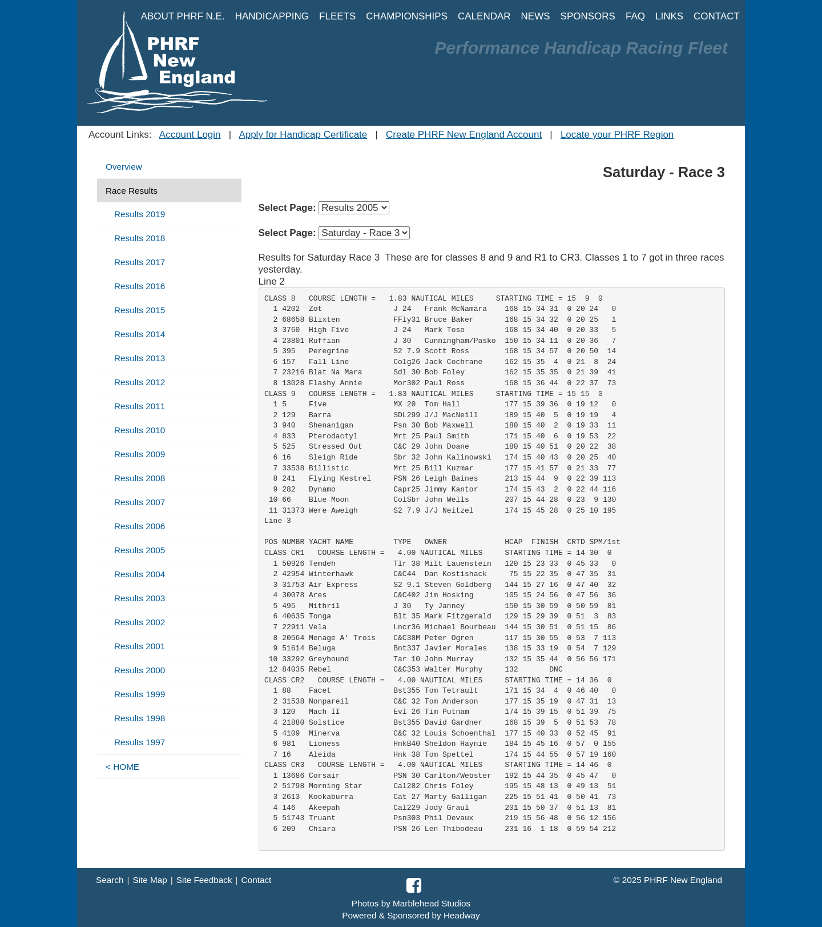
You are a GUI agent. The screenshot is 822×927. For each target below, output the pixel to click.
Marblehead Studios (431, 903)
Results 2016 (139, 286)
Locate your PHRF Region (617, 134)
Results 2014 (139, 334)
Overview (124, 166)
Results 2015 (139, 310)
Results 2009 (139, 454)
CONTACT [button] (717, 16)
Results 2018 (139, 238)
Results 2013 (139, 358)
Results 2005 (139, 550)
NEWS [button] (535, 16)
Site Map (149, 880)
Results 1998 (139, 718)
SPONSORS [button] (588, 16)
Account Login (190, 134)
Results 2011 (139, 406)
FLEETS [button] (337, 16)
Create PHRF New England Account (464, 134)
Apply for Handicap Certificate (303, 134)
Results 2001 (139, 646)
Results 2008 (139, 478)
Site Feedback (204, 880)
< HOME (122, 767)
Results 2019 (139, 214)
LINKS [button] (669, 16)
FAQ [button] (635, 16)
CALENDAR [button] (484, 16)
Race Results (132, 190)
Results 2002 (139, 622)
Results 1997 (139, 742)
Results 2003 (139, 598)
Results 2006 (139, 526)
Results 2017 (139, 262)
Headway (462, 915)
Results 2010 (139, 430)
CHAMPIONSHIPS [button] (407, 16)
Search (109, 880)
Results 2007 (139, 502)
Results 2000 (139, 670)
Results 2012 (139, 382)
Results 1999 (139, 694)
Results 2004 (139, 574)
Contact (256, 880)
